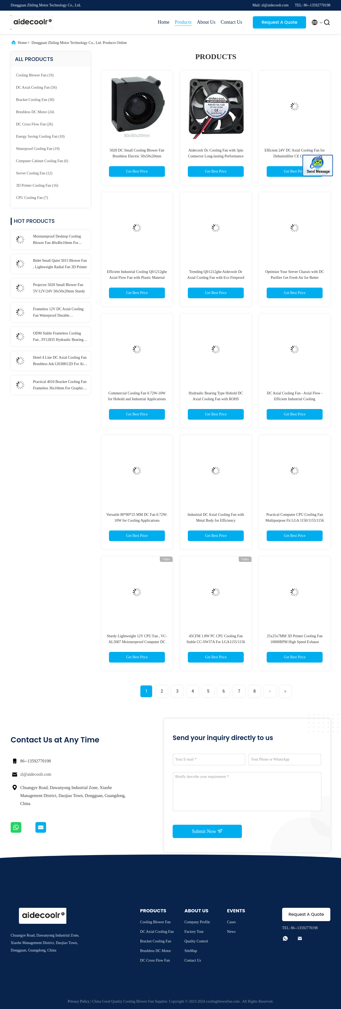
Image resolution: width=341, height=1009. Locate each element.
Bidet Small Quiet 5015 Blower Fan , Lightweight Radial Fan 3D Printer (60, 264)
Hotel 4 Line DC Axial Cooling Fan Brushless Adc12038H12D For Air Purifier (60, 361)
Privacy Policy (79, 1001)
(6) (42, 161)
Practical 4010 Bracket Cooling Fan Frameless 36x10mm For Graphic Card (60, 385)
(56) (36, 87)
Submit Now (207, 831)
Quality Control (196, 941)
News (231, 932)
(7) (32, 198)
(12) (34, 173)
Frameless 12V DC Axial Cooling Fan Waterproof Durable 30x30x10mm (58, 313)
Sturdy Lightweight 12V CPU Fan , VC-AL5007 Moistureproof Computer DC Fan (137, 642)
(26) (34, 124)
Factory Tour (194, 932)
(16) (37, 185)
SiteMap (190, 951)
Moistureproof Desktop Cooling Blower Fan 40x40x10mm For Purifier (57, 240)
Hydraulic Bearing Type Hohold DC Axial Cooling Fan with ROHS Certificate (216, 399)
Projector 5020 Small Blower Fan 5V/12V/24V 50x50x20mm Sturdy (59, 288)
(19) (35, 75)
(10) (40, 136)
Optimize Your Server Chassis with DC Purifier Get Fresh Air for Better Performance (294, 277)
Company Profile (197, 922)
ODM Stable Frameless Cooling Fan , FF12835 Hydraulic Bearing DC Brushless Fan (58, 337)
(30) (35, 100)
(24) (35, 112)
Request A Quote (279, 22)
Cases (231, 922)
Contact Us (231, 22)
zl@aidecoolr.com (35, 774)
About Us (206, 22)
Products (183, 22)
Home (163, 22)
